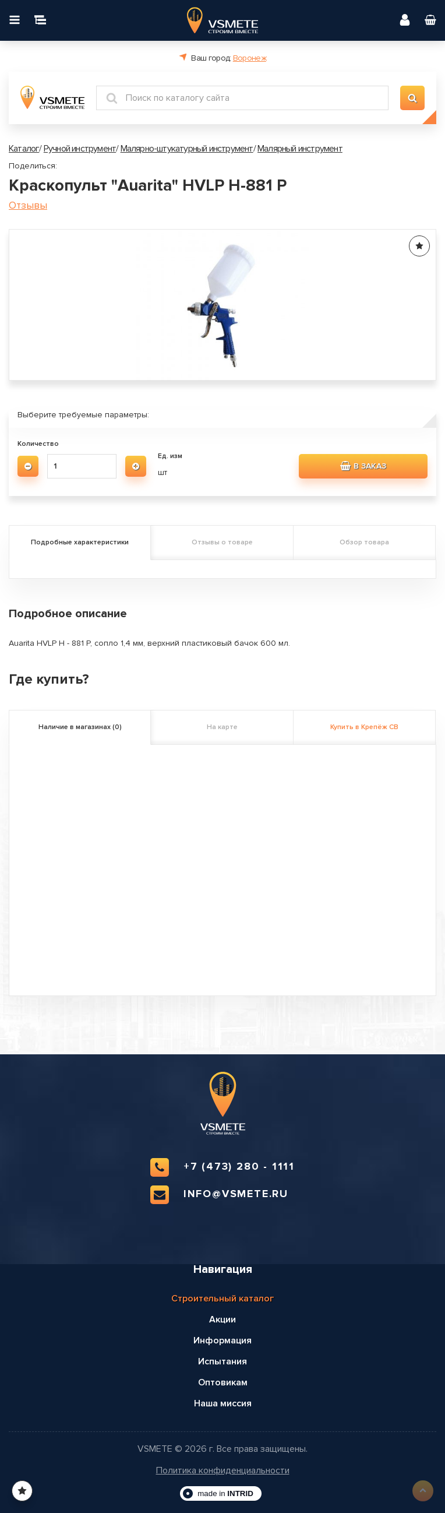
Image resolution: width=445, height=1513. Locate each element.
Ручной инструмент (80, 148)
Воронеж (249, 58)
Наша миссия (223, 1403)
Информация (222, 1340)
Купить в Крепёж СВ (364, 727)
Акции (222, 1319)
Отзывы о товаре (222, 542)
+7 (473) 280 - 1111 (222, 1167)
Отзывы (28, 205)
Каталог (24, 148)
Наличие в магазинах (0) (80, 727)
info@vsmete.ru (219, 1194)
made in (225, 1493)
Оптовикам (223, 1382)
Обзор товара (364, 542)
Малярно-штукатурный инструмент (187, 148)
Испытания (222, 1361)
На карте (222, 727)
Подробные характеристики (80, 542)
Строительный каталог (222, 1298)
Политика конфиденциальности (222, 1470)
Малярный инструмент (299, 148)
